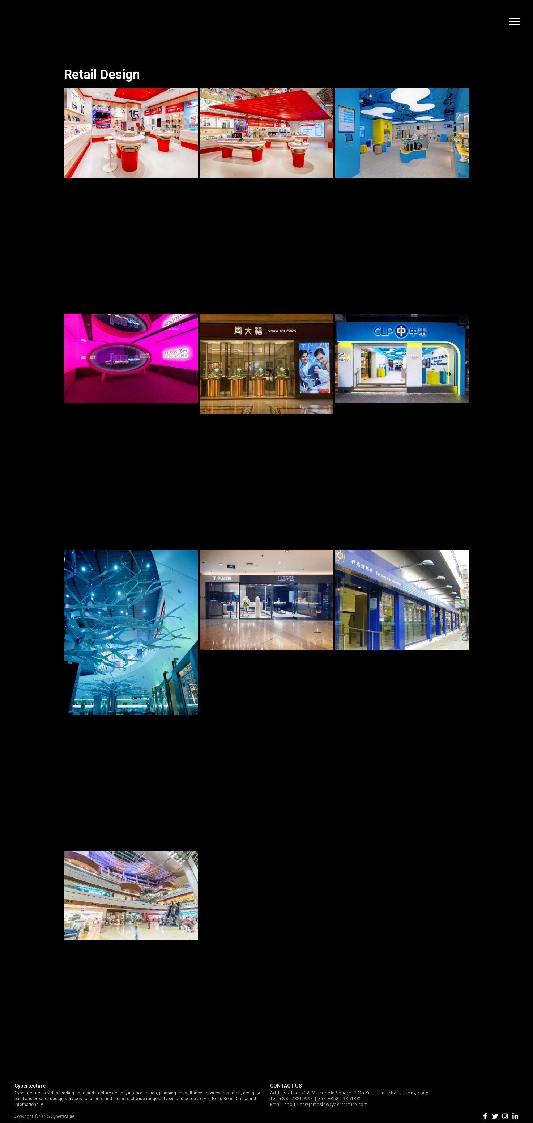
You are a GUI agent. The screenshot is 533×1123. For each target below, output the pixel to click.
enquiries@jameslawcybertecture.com (326, 1104)
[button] (513, 23)
